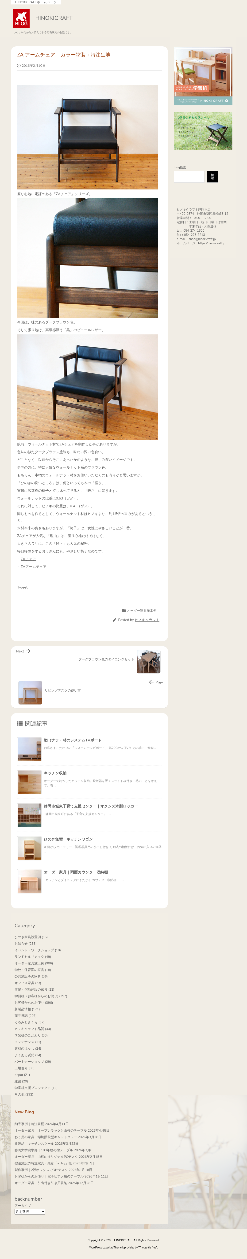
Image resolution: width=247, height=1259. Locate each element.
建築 (21, 1081)
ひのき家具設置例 (31, 937)
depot (22, 1075)
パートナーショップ (33, 1061)
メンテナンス (28, 1042)
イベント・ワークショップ (38, 950)
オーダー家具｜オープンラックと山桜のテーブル (51, 1130)
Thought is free (147, 1247)
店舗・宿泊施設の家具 (34, 989)
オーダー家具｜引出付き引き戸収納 (41, 1183)
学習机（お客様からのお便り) (41, 996)
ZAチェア (28, 559)
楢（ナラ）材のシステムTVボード (73, 740)
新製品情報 (27, 1009)
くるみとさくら (29, 1022)
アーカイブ (23, 1205)
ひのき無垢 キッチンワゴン (68, 839)
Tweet (22, 587)
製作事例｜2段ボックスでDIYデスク (41, 1170)
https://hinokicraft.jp (211, 243)
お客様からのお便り (34, 1002)
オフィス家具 (28, 983)
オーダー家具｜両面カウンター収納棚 (76, 872)
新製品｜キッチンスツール (34, 1143)
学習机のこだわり (31, 1035)
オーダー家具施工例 (142, 610)
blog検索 (180, 167)
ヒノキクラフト (147, 620)
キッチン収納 (55, 773)
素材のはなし (28, 1048)
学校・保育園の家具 (33, 970)
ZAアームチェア (33, 566)
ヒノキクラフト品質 (33, 1029)
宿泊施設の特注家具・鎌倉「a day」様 (43, 1163)
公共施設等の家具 (31, 976)
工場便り (25, 1068)
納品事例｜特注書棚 (29, 1124)
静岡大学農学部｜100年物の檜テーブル (44, 1150)
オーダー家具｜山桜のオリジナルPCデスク (46, 1157)
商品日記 (26, 1016)
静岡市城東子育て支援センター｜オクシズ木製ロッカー (91, 806)
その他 (24, 1094)
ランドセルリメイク (33, 957)
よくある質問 (28, 1055)
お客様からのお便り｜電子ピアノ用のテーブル (49, 1176)
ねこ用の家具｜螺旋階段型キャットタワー (46, 1137)
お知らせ (26, 943)
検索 (212, 176)
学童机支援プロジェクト (36, 1088)
